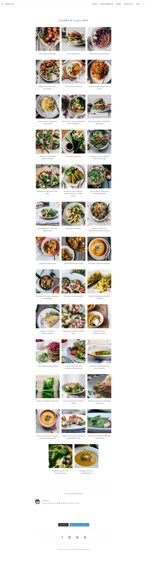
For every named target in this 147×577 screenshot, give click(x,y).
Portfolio (128, 4)
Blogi (94, 4)
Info (138, 4)
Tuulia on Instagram (74, 494)
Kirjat (118, 4)
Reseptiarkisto (106, 4)
